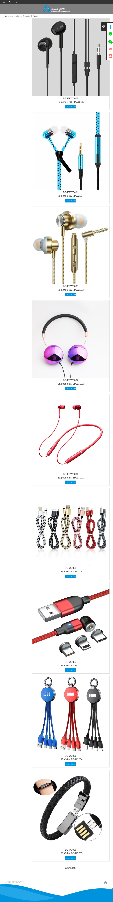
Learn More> (71, 107)
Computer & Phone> (31, 16)
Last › (73, 868)
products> (18, 16)
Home (9, 16)
